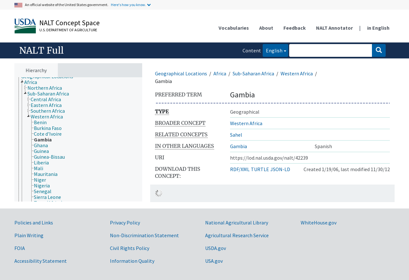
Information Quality (132, 261)
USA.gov (214, 261)
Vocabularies (234, 28)
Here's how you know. (128, 4)
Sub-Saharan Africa (253, 73)
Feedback (294, 28)
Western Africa (297, 73)
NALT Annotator (334, 28)
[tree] (78, 139)
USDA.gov (215, 248)
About (266, 28)
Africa (219, 73)
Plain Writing (28, 235)
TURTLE (260, 169)
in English (378, 28)
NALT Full (41, 50)
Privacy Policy (125, 222)
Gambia (238, 146)
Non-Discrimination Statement (144, 235)
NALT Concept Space (69, 22)
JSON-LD (280, 169)
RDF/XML (240, 169)
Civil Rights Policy (129, 248)
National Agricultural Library (236, 222)
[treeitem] (33, 82)
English (272, 50)
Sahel (236, 135)
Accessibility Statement (40, 261)
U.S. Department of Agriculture (68, 29)
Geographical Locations (181, 73)
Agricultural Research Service (237, 235)
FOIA (19, 248)
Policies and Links (33, 222)
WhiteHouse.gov (318, 222)
